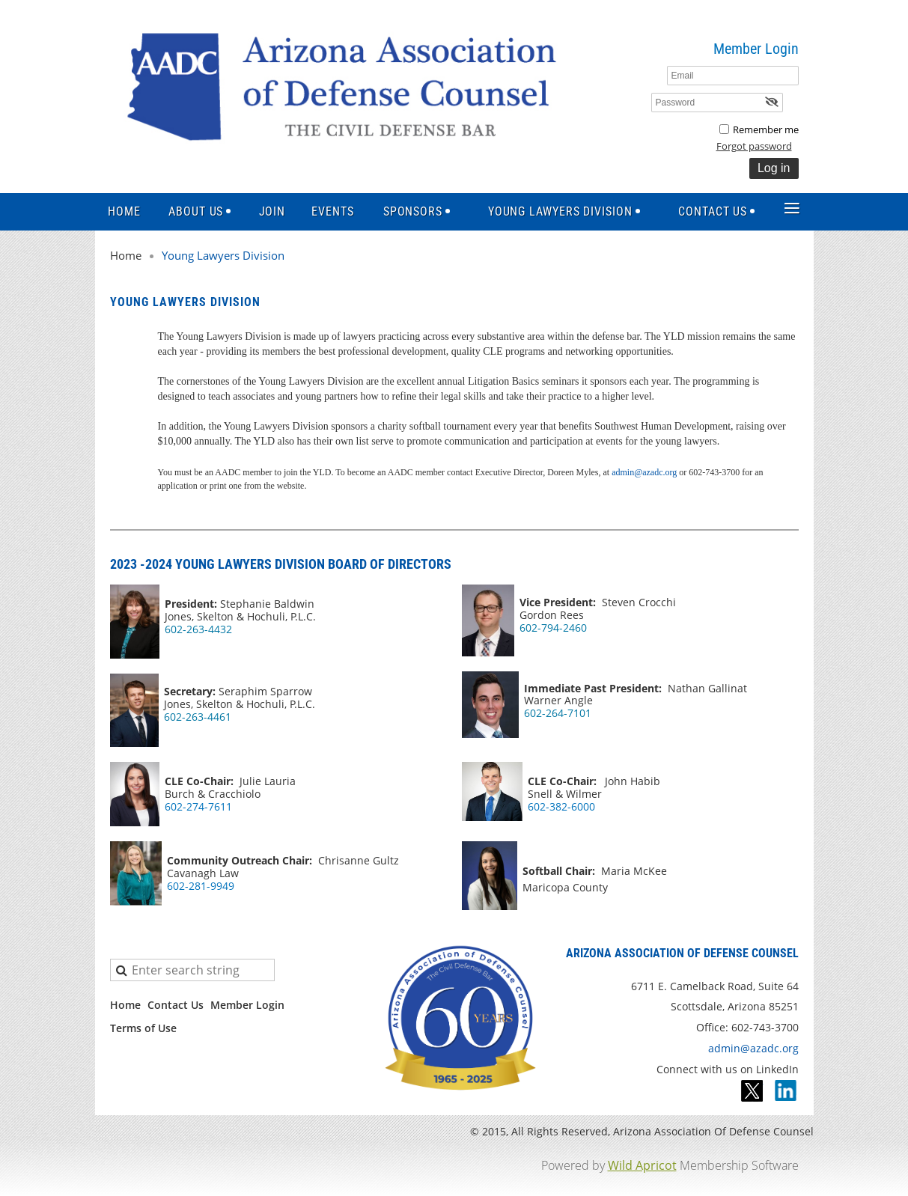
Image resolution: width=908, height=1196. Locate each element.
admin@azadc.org (644, 472)
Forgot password (754, 146)
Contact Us (175, 1005)
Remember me (766, 129)
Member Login (247, 1005)
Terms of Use (143, 1028)
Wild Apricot (642, 1165)
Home (125, 255)
